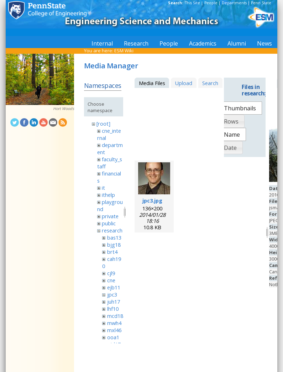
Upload (183, 83)
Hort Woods (63, 108)
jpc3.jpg (152, 200)
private (110, 216)
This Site (192, 2)
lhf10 (113, 308)
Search (210, 83)
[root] (103, 123)
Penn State (261, 2)
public (109, 223)
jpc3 (112, 294)
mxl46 (114, 330)
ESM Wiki (123, 50)
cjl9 (111, 273)
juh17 (113, 301)
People (211, 2)
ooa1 (113, 337)
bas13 (114, 237)
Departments (234, 2)
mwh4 (114, 322)
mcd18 (115, 315)
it (103, 187)
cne (111, 280)
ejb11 (113, 287)
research (112, 230)
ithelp (108, 194)
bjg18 (114, 244)
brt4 (112, 251)
